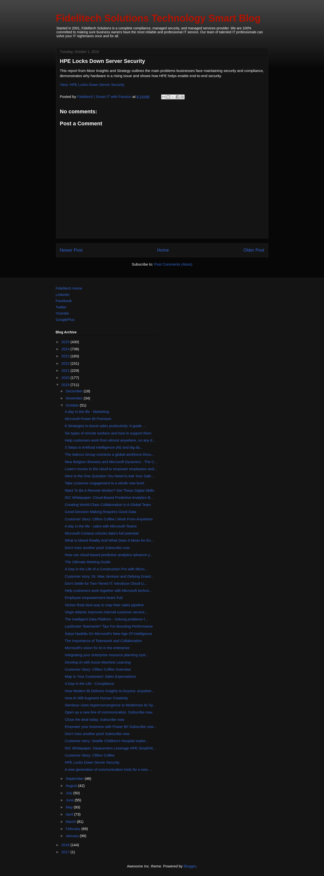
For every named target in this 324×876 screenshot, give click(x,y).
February (73, 829)
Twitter (61, 307)
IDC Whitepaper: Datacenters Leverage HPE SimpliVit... (110, 748)
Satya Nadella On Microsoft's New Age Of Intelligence (108, 633)
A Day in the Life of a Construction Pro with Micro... (106, 569)
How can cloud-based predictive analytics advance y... (109, 555)
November (75, 398)
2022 (66, 363)
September (75, 778)
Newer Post (71, 250)
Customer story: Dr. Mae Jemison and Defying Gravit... (109, 576)
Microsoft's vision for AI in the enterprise (97, 648)
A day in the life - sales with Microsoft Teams (101, 526)
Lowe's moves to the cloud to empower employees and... (111, 469)
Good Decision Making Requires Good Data (100, 512)
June (70, 800)
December (75, 391)
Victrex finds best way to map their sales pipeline (104, 605)
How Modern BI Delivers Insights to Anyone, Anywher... (109, 691)
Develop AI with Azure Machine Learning (98, 662)
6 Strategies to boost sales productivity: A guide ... (105, 426)
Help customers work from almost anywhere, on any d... (110, 440)
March (71, 821)
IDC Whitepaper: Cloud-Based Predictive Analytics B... (109, 497)
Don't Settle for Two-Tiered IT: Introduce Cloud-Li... (106, 583)
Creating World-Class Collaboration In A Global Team (108, 504)
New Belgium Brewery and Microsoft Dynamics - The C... (111, 462)
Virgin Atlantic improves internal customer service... (106, 612)
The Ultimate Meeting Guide (88, 562)
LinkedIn (63, 294)
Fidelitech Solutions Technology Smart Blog (158, 18)
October (73, 405)
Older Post (253, 250)
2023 (66, 356)
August (72, 785)
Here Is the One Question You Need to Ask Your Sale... (109, 476)
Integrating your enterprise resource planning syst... (106, 655)
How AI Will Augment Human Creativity (96, 698)
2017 (66, 852)
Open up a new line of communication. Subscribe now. (109, 712)
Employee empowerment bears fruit (94, 598)
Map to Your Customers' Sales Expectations (100, 676)
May (70, 807)
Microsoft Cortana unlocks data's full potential (101, 533)
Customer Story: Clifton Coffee (89, 755)
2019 (66, 385)
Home (163, 250)
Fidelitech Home (69, 288)
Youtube (62, 313)
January (73, 836)
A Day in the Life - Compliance (89, 683)
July (69, 793)
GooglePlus (65, 319)
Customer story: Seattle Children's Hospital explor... (106, 741)
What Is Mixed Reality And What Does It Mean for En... (109, 540)
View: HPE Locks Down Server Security (92, 84)
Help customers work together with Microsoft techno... (108, 590)
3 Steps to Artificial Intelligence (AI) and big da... (104, 447)
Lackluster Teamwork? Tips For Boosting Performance (109, 626)
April (70, 814)
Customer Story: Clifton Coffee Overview (98, 669)
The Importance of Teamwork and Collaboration (103, 641)
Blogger (190, 866)
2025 (66, 342)
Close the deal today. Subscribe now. (95, 719)
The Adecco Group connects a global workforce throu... (109, 454)
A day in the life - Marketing (87, 411)
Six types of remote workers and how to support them (108, 433)
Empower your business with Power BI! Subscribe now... (110, 726)
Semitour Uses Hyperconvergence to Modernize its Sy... (110, 705)
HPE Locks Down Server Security (92, 762)
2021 (66, 370)
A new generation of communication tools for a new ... (108, 769)
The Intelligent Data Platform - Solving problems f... (106, 619)
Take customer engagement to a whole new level (104, 483)
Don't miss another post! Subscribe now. (97, 548)
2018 (66, 845)
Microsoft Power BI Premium (88, 419)
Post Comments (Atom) (173, 264)
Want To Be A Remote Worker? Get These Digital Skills (109, 490)
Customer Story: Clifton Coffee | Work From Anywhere (109, 519)
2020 (66, 377)
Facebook (64, 301)
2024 (66, 349)
